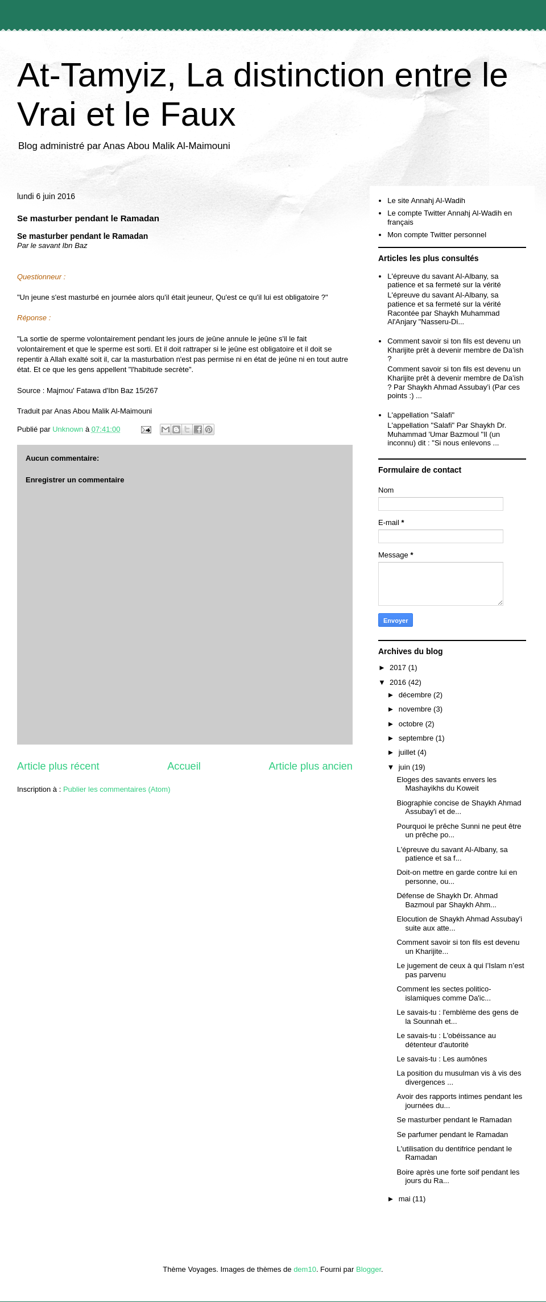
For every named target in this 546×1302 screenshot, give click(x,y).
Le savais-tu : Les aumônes (441, 1059)
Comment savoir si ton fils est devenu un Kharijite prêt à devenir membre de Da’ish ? (455, 350)
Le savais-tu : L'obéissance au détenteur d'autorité (445, 1040)
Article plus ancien (310, 766)
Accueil (184, 766)
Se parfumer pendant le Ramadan (452, 1134)
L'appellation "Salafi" (420, 415)
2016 (399, 682)
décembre (416, 695)
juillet (408, 752)
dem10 (304, 1269)
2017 (399, 667)
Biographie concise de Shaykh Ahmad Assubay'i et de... (458, 807)
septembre (417, 738)
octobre (412, 724)
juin (405, 767)
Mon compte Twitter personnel (436, 234)
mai (406, 1198)
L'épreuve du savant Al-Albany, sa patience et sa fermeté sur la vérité (443, 281)
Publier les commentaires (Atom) (117, 789)
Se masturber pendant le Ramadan (453, 1119)
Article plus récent (58, 766)
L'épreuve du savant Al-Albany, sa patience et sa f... (451, 854)
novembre (416, 709)
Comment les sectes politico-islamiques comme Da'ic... (443, 993)
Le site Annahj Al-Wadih (426, 200)
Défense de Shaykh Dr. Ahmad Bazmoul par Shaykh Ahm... (447, 900)
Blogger (368, 1269)
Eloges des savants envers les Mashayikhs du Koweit (446, 784)
